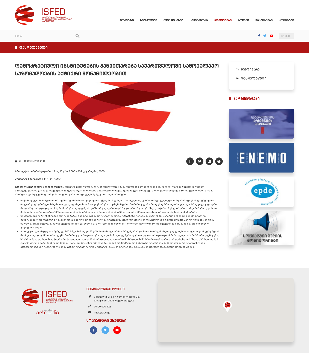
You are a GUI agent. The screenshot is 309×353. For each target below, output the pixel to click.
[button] (227, 306)
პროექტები (223, 20)
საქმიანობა (199, 20)
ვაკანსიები (264, 20)
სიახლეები (148, 20)
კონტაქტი (286, 20)
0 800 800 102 (102, 306)
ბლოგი (243, 20)
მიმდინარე (250, 69)
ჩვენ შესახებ (173, 20)
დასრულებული (254, 78)
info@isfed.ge (102, 312)
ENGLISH (286, 36)
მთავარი (127, 20)
